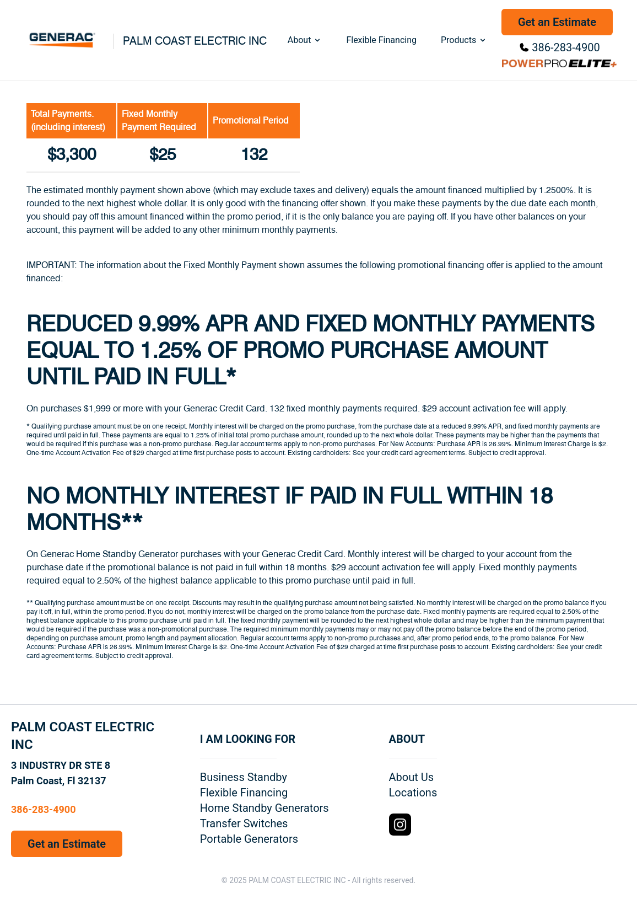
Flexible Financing (381, 40)
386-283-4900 (566, 47)
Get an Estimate (557, 22)
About (305, 40)
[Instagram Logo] (400, 825)
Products (464, 40)
